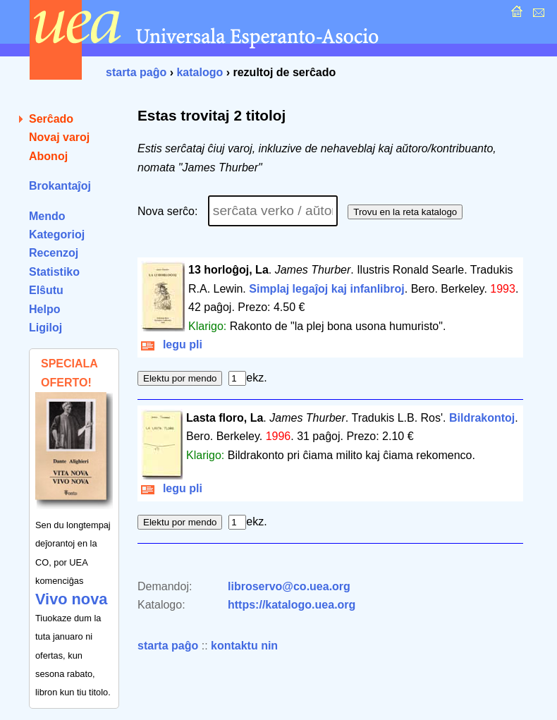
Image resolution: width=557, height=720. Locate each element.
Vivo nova (71, 599)
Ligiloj (45, 328)
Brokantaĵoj (60, 186)
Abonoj (48, 156)
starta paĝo (136, 72)
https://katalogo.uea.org (291, 605)
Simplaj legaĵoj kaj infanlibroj (327, 289)
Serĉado (51, 119)
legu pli (171, 344)
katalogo (199, 72)
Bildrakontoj (482, 418)
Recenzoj (53, 253)
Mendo (47, 216)
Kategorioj (57, 234)
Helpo (44, 309)
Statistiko (54, 272)
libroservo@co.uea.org (289, 586)
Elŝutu (46, 290)
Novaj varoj (59, 137)
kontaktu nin (244, 646)
